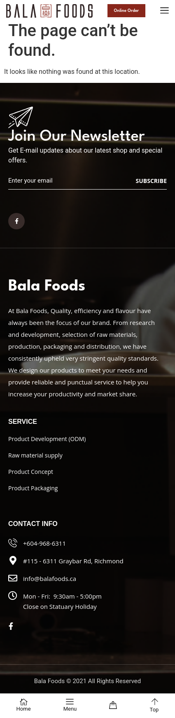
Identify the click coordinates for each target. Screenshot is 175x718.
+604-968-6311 (44, 543)
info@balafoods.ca (49, 578)
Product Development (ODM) (47, 439)
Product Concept (30, 472)
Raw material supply (35, 455)
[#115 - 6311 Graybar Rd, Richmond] (12, 560)
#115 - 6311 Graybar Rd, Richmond (73, 561)
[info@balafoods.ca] (12, 578)
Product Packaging (33, 488)
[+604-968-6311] (12, 542)
